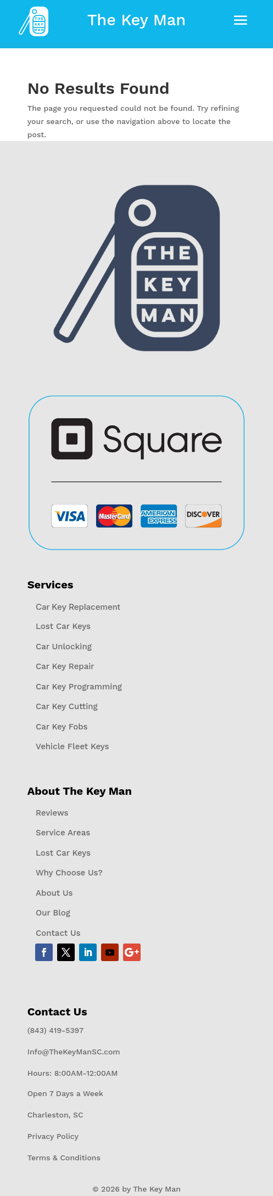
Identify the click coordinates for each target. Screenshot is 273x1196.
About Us (54, 892)
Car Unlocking (64, 646)
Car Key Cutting (67, 706)
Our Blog (53, 913)
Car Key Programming (79, 686)
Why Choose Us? (69, 873)
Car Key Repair (65, 666)
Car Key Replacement (78, 606)
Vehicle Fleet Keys (72, 746)
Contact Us (58, 932)
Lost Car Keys (63, 626)
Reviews (52, 812)
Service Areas (63, 833)
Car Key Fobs (61, 726)
